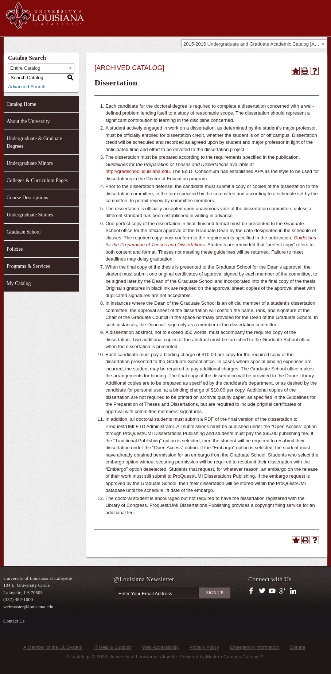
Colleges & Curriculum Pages (37, 180)
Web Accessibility (160, 647)
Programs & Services (28, 266)
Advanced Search (27, 86)
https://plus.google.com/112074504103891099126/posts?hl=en (283, 591)
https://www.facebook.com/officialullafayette (253, 591)
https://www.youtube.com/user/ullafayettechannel (272, 591)
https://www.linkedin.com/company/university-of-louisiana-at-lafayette (292, 591)
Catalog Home (21, 104)
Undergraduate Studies (30, 214)
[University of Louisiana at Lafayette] (44, 25)
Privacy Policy (204, 647)
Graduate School (24, 232)
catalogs (81, 656)
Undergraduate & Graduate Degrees (34, 142)
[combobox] (254, 43)
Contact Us (13, 621)
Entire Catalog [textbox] (25, 68)
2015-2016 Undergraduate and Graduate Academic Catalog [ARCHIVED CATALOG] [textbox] (255, 44)
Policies (15, 249)
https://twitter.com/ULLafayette (262, 591)
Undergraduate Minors (30, 163)
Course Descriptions (27, 197)
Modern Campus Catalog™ (235, 656)
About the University (28, 121)
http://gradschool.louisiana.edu (137, 171)
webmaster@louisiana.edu (28, 606)
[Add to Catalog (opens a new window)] (296, 71)
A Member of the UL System (52, 647)
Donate (297, 647)
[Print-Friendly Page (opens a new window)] (305, 71)
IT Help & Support (112, 647)
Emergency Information (254, 647)
